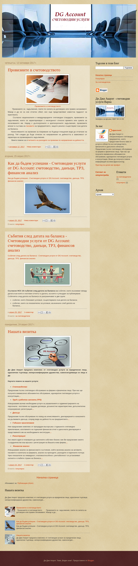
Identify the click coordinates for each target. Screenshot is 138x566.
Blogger (91, 560)
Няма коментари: (34, 147)
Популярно (100, 79)
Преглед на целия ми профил (107, 165)
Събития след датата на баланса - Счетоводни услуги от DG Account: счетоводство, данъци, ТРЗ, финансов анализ (41, 243)
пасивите (30, 126)
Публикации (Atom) (25, 483)
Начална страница (47, 477)
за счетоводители (22, 316)
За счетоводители (102, 82)
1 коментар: (29, 312)
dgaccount (116, 130)
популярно (19, 224)
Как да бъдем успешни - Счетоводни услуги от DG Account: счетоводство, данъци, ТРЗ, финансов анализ (47, 168)
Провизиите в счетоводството (34, 70)
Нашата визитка (22, 331)
